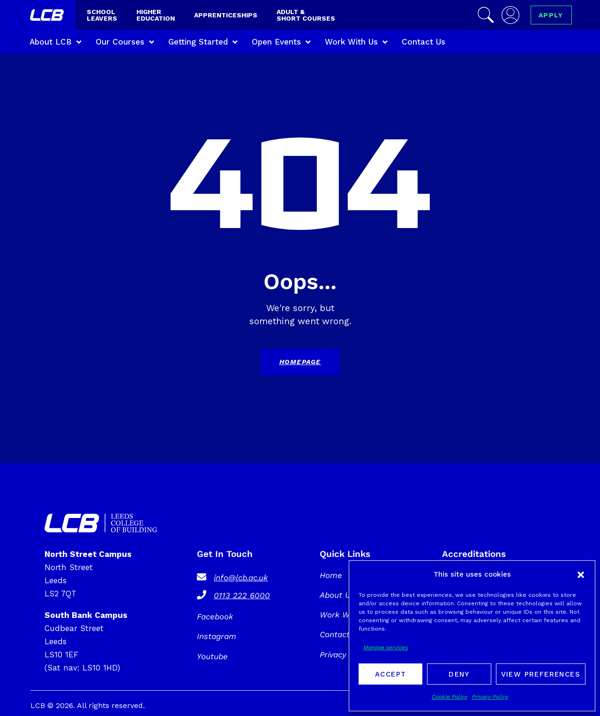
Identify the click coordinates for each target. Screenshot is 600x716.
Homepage (300, 362)
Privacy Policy (490, 696)
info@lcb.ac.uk (241, 577)
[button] (580, 574)
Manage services (385, 647)
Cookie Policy (449, 696)
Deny (459, 674)
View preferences (540, 674)
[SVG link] (101, 523)
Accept (390, 674)
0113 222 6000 (242, 595)
